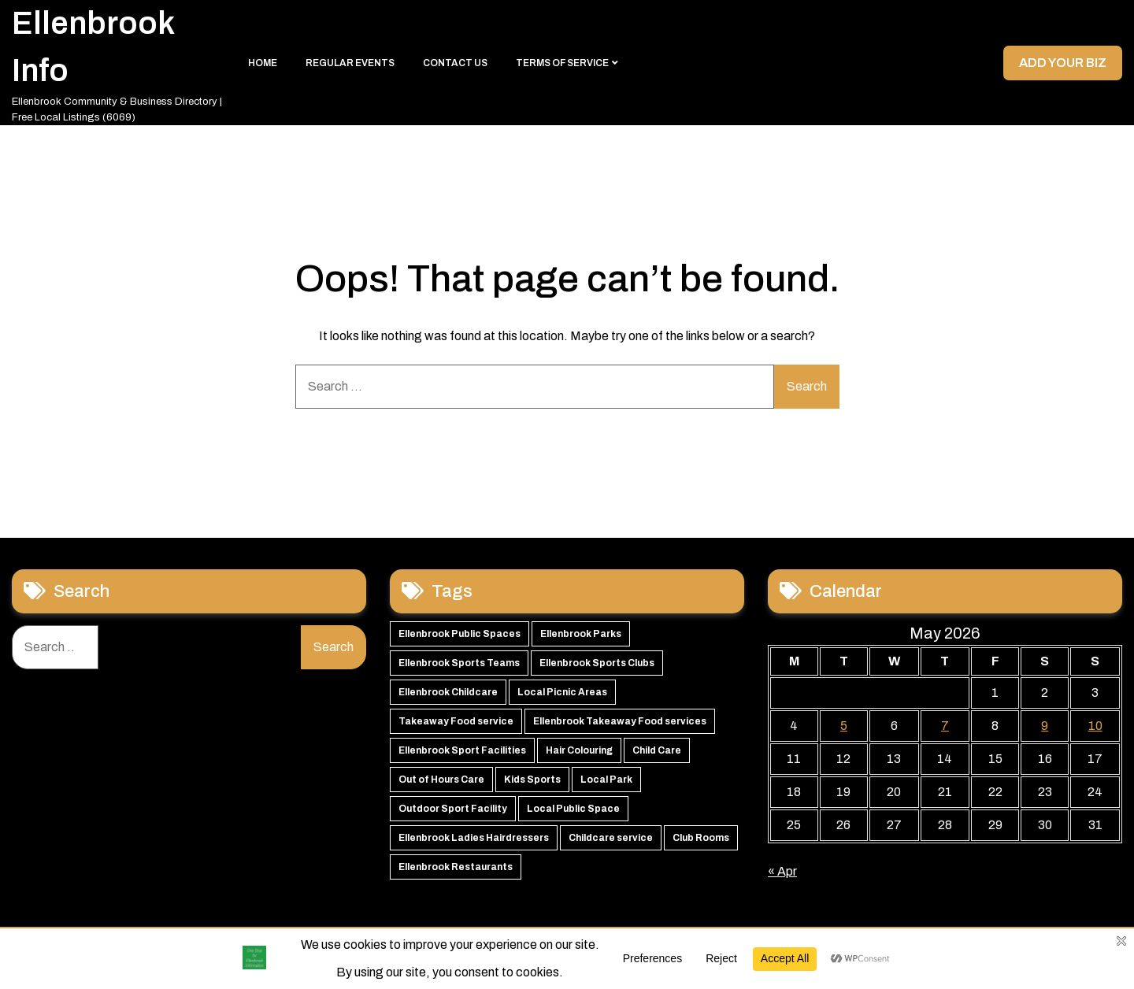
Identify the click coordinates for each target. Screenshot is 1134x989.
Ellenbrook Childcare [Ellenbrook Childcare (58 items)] (448, 692)
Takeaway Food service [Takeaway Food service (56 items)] (455, 721)
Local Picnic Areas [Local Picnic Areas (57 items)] (562, 692)
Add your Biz (1062, 62)
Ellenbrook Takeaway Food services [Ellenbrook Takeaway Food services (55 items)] (619, 721)
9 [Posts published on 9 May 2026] (1044, 725)
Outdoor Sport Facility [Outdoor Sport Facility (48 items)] (452, 808)
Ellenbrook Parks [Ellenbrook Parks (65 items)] (580, 633)
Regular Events (350, 63)
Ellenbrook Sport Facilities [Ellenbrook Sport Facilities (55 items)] (462, 750)
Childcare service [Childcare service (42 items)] (611, 837)
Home (262, 63)
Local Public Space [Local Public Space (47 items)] (573, 808)
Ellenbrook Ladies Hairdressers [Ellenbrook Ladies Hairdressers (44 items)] (473, 837)
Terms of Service (562, 63)
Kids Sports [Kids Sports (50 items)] (532, 779)
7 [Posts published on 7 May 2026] (945, 725)
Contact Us (455, 63)
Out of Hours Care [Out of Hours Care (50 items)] (441, 779)
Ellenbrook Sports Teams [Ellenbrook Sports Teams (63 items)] (459, 663)
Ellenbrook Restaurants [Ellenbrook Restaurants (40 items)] (455, 866)
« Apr (782, 871)
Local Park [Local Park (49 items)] (606, 779)
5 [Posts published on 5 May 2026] (843, 725)
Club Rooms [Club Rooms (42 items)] (701, 837)
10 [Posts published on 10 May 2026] (1095, 725)
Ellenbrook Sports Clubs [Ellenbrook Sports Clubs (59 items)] (596, 663)
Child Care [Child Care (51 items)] (656, 750)
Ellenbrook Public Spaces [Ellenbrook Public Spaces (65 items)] (459, 633)
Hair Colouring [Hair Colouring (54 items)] (579, 750)
